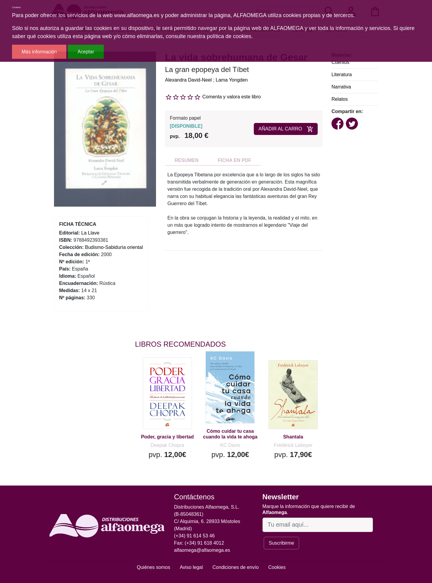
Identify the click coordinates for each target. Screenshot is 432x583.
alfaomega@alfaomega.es (202, 550)
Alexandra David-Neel (188, 79)
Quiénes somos (153, 567)
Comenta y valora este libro (231, 96)
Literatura (342, 74)
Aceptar (85, 51)
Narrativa (341, 86)
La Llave (90, 232)
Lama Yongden (232, 79)
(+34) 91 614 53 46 (194, 535)
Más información (39, 51)
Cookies (277, 567)
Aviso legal (191, 567)
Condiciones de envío (235, 567)
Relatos (340, 99)
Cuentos (341, 62)
